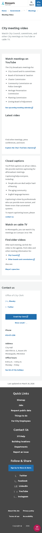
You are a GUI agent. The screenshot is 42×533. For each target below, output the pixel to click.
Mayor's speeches (12, 269)
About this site (13, 511)
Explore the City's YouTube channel (19, 147)
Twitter (9, 307)
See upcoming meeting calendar (18, 107)
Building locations (21, 441)
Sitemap (21, 400)
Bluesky (10, 301)
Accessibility (28, 516)
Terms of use (14, 516)
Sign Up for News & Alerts (21, 468)
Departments (21, 447)
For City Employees (21, 421)
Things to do (21, 416)
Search (31, 3)
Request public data (21, 410)
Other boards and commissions (20, 259)
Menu (39, 3)
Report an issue (21, 452)
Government (15, 10)
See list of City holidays (14, 370)
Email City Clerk (19, 316)
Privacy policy (28, 511)
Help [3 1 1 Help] (21, 436)
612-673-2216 (10, 335)
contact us (9, 217)
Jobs (21, 405)
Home (4, 10)
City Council (12, 255)
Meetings (32, 10)
